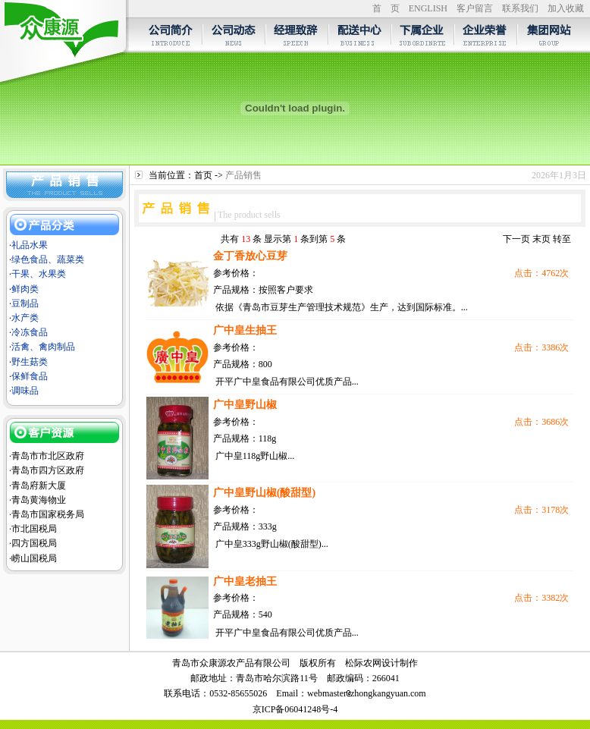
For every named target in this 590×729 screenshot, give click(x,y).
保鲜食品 (29, 376)
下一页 (516, 239)
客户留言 (475, 8)
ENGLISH (428, 8)
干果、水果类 (38, 274)
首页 (203, 175)
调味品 (25, 390)
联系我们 (520, 8)
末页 (541, 239)
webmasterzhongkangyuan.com (366, 693)
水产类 (25, 318)
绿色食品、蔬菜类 (47, 259)
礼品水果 (29, 245)
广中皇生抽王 (245, 330)
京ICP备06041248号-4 (295, 709)
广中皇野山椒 (245, 404)
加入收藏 (566, 8)
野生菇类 (29, 362)
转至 (562, 239)
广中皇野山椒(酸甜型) (264, 492)
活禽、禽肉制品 (43, 346)
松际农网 (363, 663)
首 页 (386, 8)
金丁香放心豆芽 (250, 256)
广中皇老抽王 (245, 581)
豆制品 (25, 303)
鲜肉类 (25, 289)
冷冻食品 (29, 332)
